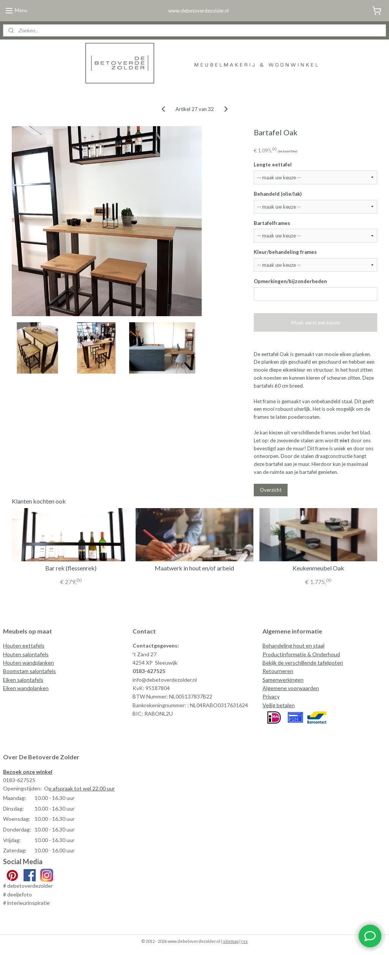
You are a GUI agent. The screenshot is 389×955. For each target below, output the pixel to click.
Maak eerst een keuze (315, 322)
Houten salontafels (26, 654)
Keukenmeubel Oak (318, 568)
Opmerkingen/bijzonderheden (290, 281)
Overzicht (270, 490)
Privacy (271, 696)
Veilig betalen (278, 705)
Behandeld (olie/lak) (278, 193)
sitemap (231, 941)
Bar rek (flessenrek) (70, 568)
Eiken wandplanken (26, 688)
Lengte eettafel (273, 164)
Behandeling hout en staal (293, 645)
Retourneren (277, 671)
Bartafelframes (272, 223)
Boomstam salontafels (29, 671)
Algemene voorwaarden (290, 688)
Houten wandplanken (28, 662)
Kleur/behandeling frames (285, 252)
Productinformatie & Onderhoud (301, 654)
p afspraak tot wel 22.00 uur (82, 788)
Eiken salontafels (23, 679)
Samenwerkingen (283, 679)
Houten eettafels (23, 645)
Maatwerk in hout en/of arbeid (194, 568)
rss (244, 941)
